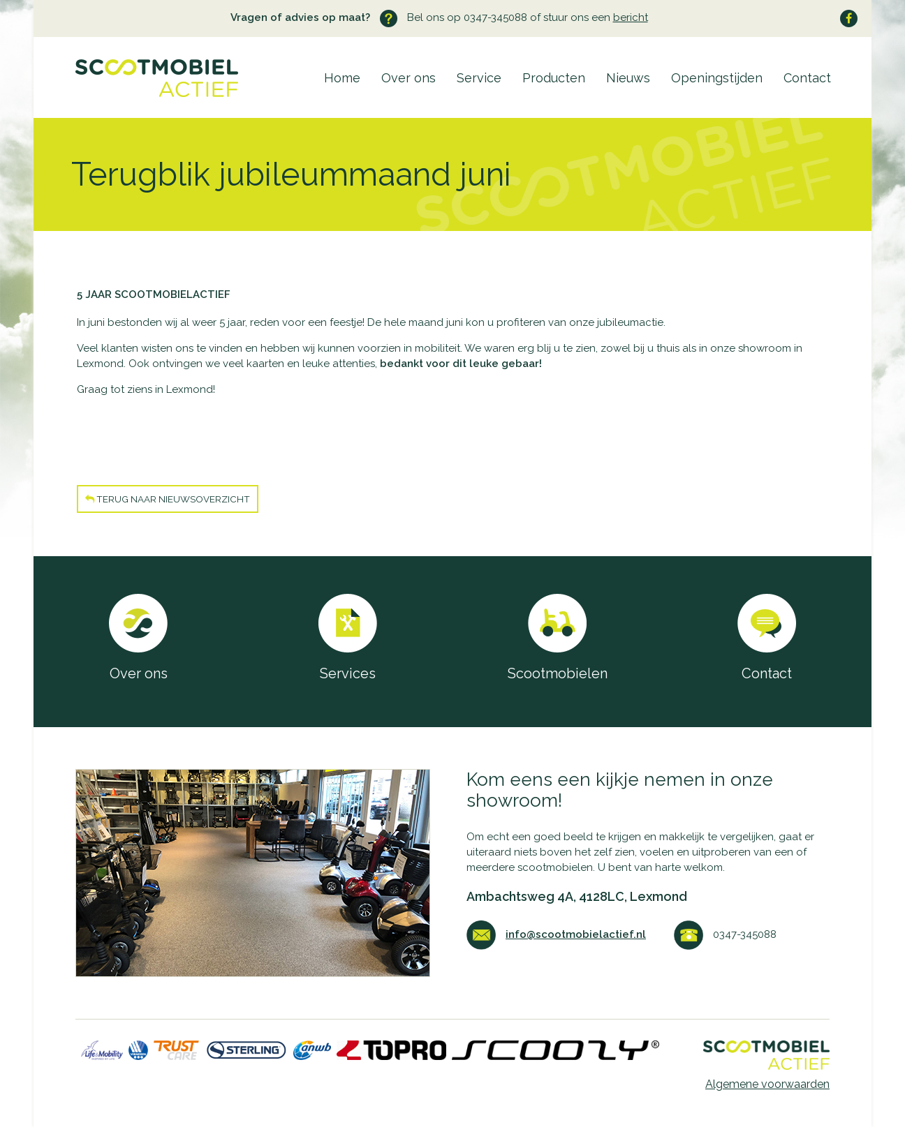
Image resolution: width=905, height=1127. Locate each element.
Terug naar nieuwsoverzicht (167, 499)
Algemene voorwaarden (767, 1084)
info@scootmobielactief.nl (576, 934)
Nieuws (628, 77)
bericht (630, 17)
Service (479, 77)
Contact (807, 77)
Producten (553, 77)
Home (342, 77)
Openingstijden (717, 77)
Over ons (408, 77)
